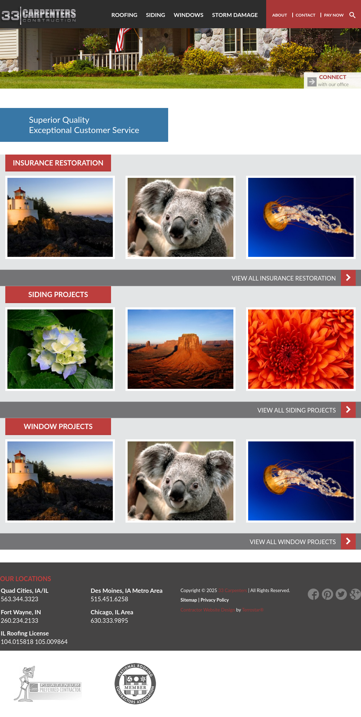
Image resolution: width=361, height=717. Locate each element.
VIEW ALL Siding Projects (306, 410)
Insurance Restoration (58, 162)
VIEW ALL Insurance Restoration (294, 278)
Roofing (124, 14)
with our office (334, 79)
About (279, 15)
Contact (306, 15)
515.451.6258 (109, 599)
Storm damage (235, 14)
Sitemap (188, 600)
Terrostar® (253, 610)
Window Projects (58, 426)
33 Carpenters (232, 590)
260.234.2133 (19, 620)
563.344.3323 (19, 599)
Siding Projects (58, 294)
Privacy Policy (215, 600)
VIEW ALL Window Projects (303, 542)
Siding (155, 14)
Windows (188, 14)
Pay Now (334, 15)
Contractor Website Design (207, 610)
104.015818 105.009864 (34, 641)
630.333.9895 (109, 620)
